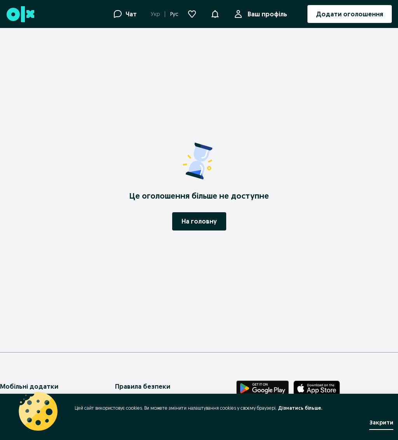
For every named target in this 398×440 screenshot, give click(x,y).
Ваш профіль (266, 14)
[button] (215, 13)
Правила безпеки (142, 386)
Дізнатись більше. (300, 408)
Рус (174, 13)
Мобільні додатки (29, 386)
